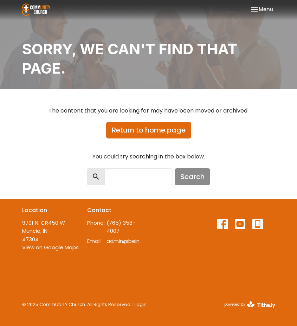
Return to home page (149, 130)
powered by (249, 305)
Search (192, 177)
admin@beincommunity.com (125, 241)
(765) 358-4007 (120, 227)
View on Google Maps (50, 247)
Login (141, 304)
